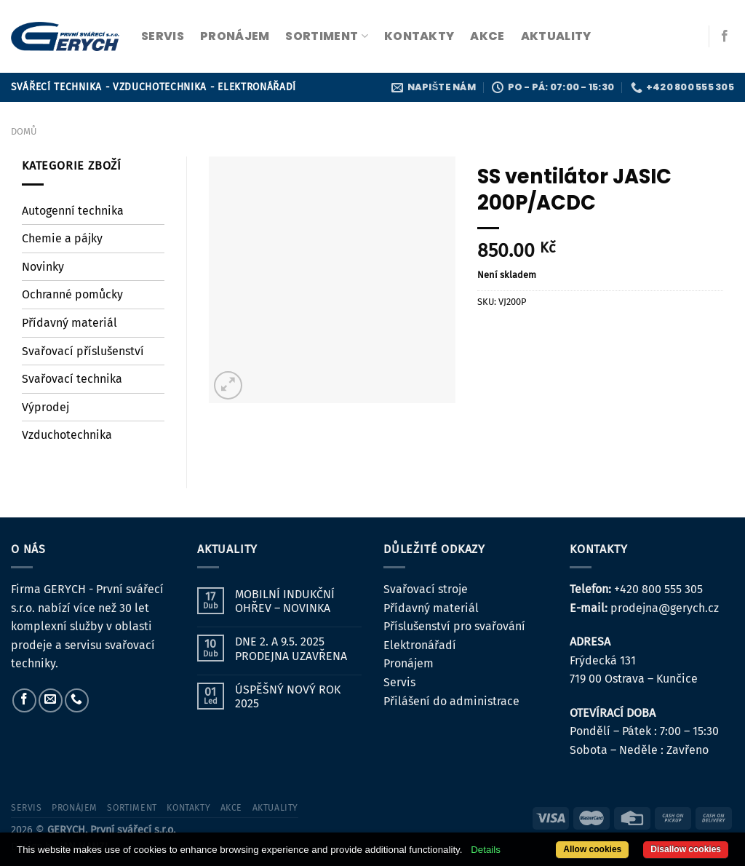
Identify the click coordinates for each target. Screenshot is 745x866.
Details (486, 849)
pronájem (235, 36)
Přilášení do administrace (451, 701)
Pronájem (408, 663)
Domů (23, 131)
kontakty (419, 36)
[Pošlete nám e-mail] (51, 700)
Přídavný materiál (69, 323)
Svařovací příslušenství (83, 351)
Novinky (43, 267)
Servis (399, 682)
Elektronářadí (419, 645)
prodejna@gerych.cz (664, 608)
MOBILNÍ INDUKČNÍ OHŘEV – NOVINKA (285, 601)
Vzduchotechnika (67, 435)
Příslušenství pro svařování (454, 626)
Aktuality (556, 36)
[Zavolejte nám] (77, 700)
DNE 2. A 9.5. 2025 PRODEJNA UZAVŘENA (291, 648)
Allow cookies (592, 849)
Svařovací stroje (425, 589)
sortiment (326, 36)
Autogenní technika (73, 211)
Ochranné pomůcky (72, 294)
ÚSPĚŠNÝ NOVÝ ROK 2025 (287, 696)
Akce (487, 36)
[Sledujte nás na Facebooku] (724, 36)
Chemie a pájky (62, 238)
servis (162, 36)
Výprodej (45, 407)
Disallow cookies (685, 849)
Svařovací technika (72, 379)
